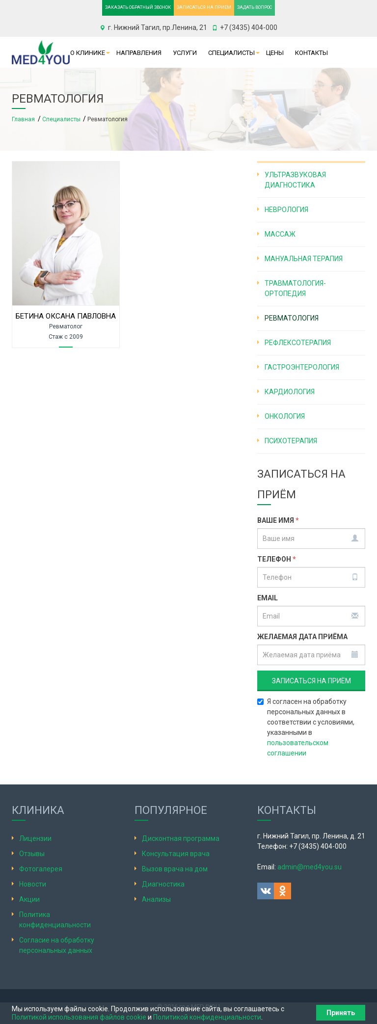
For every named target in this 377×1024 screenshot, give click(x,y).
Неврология (286, 210)
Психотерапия (291, 441)
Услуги (185, 52)
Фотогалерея (40, 869)
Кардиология (290, 392)
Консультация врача (176, 854)
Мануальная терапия (304, 259)
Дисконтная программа (180, 838)
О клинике (87, 52)
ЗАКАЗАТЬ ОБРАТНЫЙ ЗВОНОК (138, 7)
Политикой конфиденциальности (207, 1017)
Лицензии (35, 838)
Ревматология (292, 318)
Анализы (156, 899)
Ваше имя (278, 520)
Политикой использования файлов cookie (79, 1017)
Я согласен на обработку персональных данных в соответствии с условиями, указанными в (305, 727)
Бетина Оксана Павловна (66, 316)
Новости (32, 884)
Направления (139, 52)
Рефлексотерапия (298, 343)
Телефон (276, 559)
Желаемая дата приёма (302, 637)
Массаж (280, 234)
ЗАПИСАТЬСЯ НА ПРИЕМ (204, 7)
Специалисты (231, 52)
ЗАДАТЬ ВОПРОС (254, 7)
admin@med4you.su (309, 867)
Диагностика (163, 884)
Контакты (311, 52)
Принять (340, 1013)
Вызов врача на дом (175, 869)
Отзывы (32, 854)
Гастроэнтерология (302, 367)
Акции (29, 899)
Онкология (285, 416)
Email (267, 598)
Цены (275, 52)
